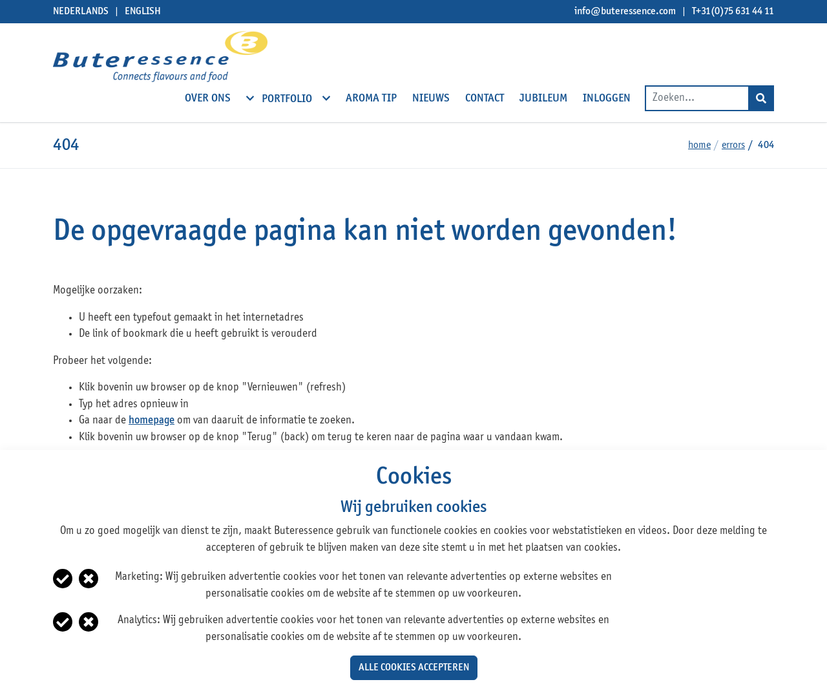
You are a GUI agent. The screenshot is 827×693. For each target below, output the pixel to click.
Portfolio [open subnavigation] (288, 98)
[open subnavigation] (250, 98)
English (143, 11)
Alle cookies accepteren (414, 668)
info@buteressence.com (625, 11)
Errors (733, 145)
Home (699, 145)
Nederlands (81, 11)
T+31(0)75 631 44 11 (733, 11)
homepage (151, 420)
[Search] (761, 98)
